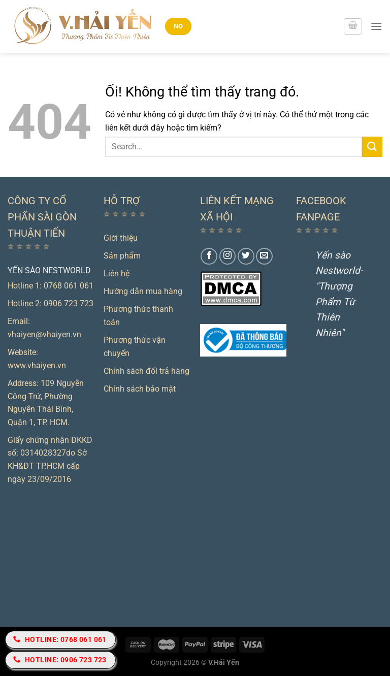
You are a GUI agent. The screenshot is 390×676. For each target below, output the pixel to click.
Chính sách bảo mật (140, 389)
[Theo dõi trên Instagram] (227, 256)
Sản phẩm (122, 256)
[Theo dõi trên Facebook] (209, 256)
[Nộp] (372, 146)
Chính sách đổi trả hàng (146, 371)
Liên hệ (116, 273)
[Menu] (376, 26)
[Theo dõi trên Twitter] (246, 256)
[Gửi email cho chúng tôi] (264, 256)
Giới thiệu (121, 238)
